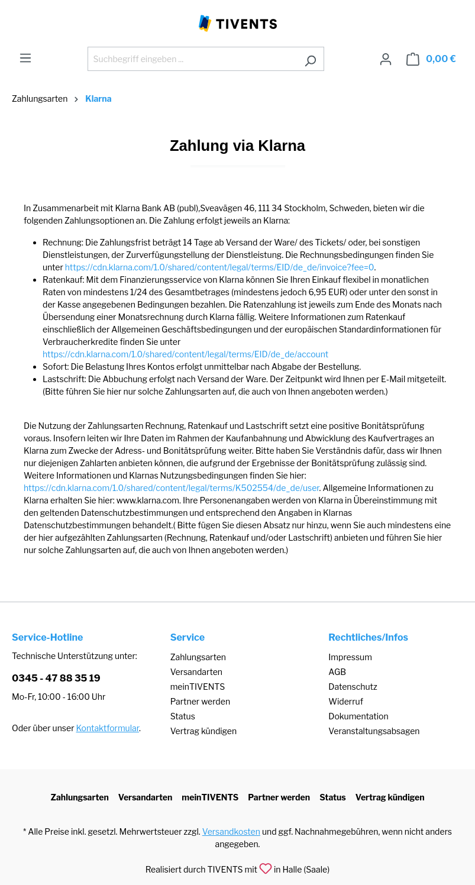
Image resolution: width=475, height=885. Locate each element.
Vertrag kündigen (203, 731)
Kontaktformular (107, 728)
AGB (337, 672)
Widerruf (345, 701)
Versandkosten (231, 831)
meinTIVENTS (197, 686)
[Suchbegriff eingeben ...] (192, 59)
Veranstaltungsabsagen (373, 731)
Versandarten (196, 672)
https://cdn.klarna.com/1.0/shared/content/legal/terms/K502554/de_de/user (171, 488)
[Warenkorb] (431, 59)
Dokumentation (358, 716)
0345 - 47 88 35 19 (56, 678)
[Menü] (25, 58)
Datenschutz (352, 686)
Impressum (350, 657)
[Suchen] (310, 59)
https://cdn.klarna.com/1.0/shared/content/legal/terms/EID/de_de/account (185, 354)
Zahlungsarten (198, 657)
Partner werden (200, 701)
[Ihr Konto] (385, 59)
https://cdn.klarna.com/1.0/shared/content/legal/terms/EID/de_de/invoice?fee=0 (219, 267)
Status (182, 716)
